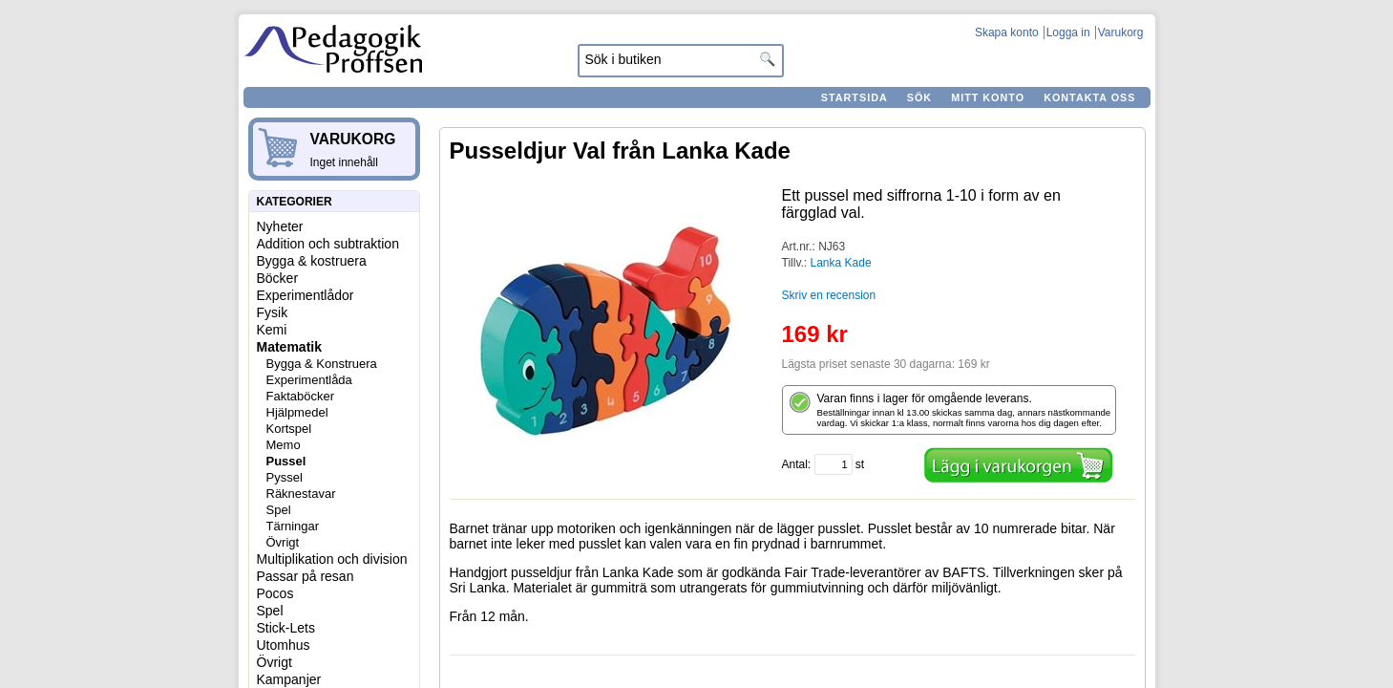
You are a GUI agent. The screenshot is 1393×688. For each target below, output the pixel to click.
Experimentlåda (309, 380)
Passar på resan (305, 576)
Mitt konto (987, 97)
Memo (283, 445)
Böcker (278, 278)
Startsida (854, 97)
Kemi (272, 329)
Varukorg (1121, 32)
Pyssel (284, 477)
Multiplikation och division (332, 559)
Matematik (289, 347)
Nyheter (280, 226)
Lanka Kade (841, 262)
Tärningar (293, 526)
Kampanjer (289, 679)
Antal (795, 464)
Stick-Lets (286, 627)
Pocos (275, 593)
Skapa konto (1007, 32)
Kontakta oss (1089, 97)
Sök (919, 97)
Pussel (286, 461)
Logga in (1068, 32)
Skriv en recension (829, 295)
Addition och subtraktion (328, 243)
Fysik (272, 312)
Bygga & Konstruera (321, 363)
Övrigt (283, 542)
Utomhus (283, 645)
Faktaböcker (300, 396)
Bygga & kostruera (312, 261)
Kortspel (289, 428)
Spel (278, 510)
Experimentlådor (305, 295)
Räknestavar (301, 493)
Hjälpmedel (297, 412)
